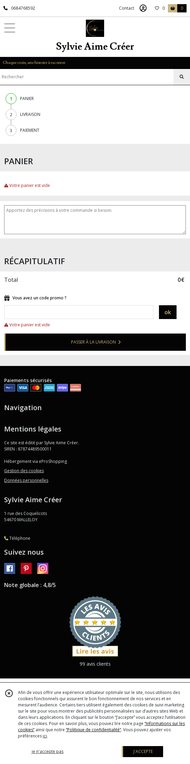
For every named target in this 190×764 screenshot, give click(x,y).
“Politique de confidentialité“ (93, 730)
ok (167, 312)
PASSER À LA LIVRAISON (96, 342)
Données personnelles (26, 480)
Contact (126, 8)
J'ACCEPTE (143, 751)
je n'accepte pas (47, 751)
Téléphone (17, 538)
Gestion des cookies (24, 471)
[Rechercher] (181, 77)
